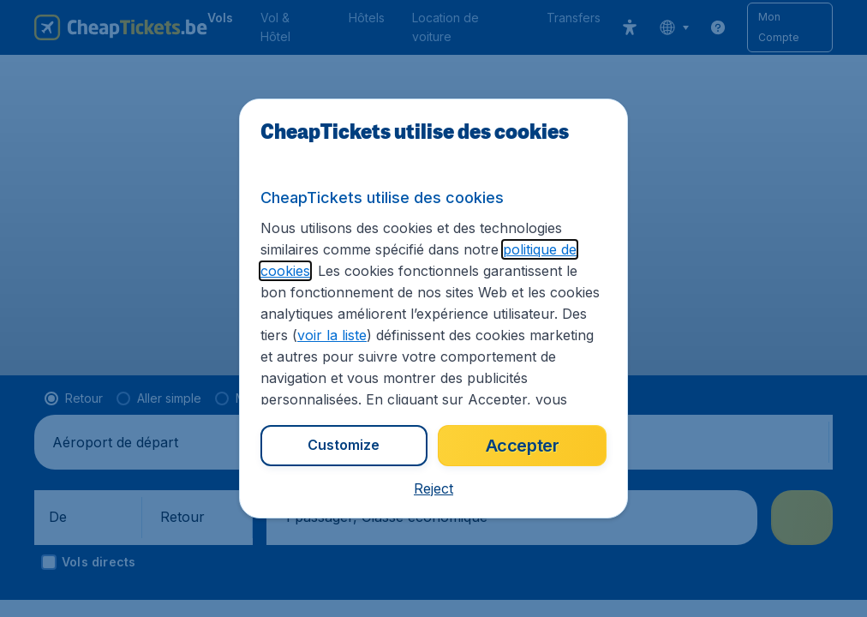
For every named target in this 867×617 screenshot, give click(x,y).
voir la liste (332, 335)
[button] (433, 488)
